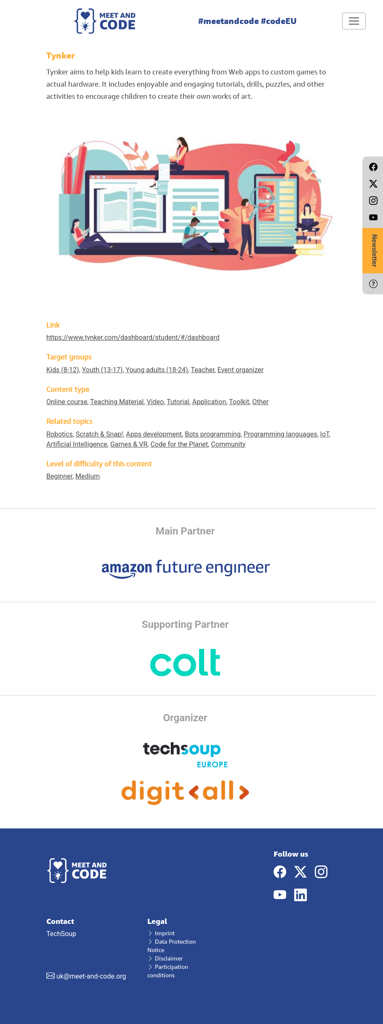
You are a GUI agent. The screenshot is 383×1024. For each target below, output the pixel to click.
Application (209, 402)
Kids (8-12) (62, 370)
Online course (66, 402)
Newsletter (374, 250)
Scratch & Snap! (99, 434)
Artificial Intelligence (76, 444)
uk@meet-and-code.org (91, 976)
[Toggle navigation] (354, 21)
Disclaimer (165, 958)
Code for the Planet (179, 444)
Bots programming (213, 434)
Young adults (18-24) (156, 370)
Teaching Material (117, 402)
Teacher (202, 370)
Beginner (59, 476)
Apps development (154, 434)
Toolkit (239, 402)
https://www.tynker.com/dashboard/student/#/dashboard (132, 337)
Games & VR (128, 444)
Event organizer (241, 370)
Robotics (59, 434)
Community (228, 444)
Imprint (161, 933)
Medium (87, 476)
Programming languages (280, 434)
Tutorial (178, 402)
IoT (324, 434)
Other (260, 402)
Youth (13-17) (102, 370)
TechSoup (90, 949)
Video (155, 402)
